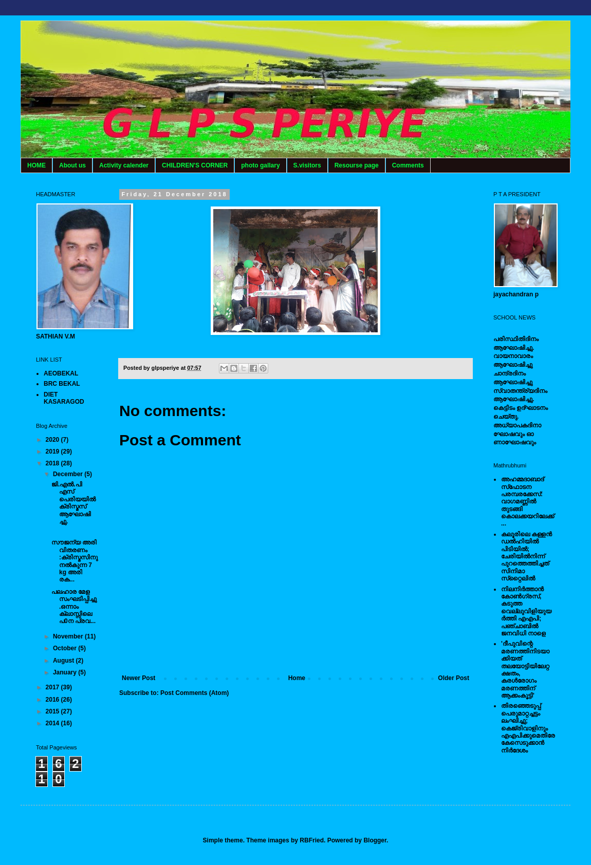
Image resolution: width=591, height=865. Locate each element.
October (65, 648)
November (69, 636)
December (68, 474)
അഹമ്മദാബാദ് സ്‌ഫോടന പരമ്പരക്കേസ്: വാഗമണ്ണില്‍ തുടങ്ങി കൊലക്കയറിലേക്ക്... (527, 501)
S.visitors (307, 165)
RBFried (312, 840)
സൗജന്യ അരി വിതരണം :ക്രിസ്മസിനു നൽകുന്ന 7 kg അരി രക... (74, 561)
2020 (53, 439)
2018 (53, 463)
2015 (53, 711)
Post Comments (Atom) (194, 693)
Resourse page (357, 165)
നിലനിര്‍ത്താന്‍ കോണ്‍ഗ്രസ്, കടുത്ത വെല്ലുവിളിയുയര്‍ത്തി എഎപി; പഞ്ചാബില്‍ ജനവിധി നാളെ (526, 611)
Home (296, 678)
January (65, 672)
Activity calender (124, 165)
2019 (53, 451)
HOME (36, 165)
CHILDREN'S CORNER (195, 165)
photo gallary (260, 165)
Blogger (374, 840)
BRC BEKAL (62, 383)
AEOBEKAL (61, 373)
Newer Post (138, 678)
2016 (53, 699)
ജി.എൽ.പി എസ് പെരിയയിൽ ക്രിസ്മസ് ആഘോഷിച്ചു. (73, 503)
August (64, 660)
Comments (408, 165)
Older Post (453, 678)
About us (72, 165)
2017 (53, 687)
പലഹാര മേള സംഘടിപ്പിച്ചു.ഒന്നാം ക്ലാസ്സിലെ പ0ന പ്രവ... (74, 606)
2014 (53, 723)
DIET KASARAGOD (64, 398)
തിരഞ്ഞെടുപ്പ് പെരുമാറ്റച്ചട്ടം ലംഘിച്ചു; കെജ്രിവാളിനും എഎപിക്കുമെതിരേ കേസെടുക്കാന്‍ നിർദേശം (528, 728)
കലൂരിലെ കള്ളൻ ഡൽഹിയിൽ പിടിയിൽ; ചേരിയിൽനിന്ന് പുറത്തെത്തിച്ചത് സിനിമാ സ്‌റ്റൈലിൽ (526, 556)
